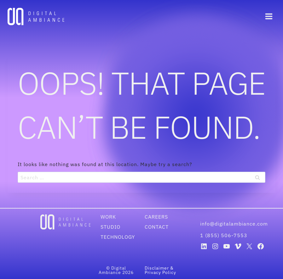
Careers (156, 217)
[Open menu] (268, 16)
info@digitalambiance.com (234, 223)
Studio (110, 227)
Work (108, 217)
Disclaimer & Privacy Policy (160, 270)
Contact (157, 227)
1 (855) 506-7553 (223, 235)
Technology (118, 237)
